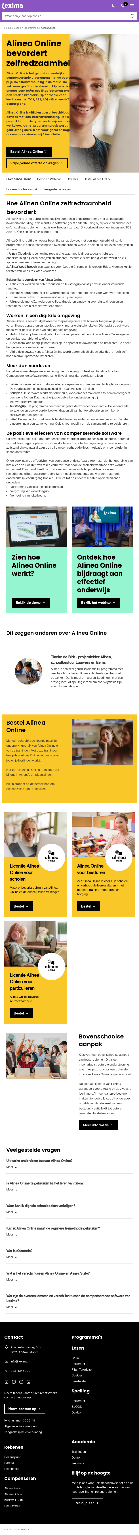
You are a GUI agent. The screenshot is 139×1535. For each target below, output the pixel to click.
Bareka (9, 1463)
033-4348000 (20, 1370)
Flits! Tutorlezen (82, 1369)
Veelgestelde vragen (57, 189)
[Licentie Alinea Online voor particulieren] (35, 944)
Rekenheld (11, 1469)
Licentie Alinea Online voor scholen (24, 872)
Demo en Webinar (49, 179)
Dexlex (76, 1412)
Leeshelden (79, 1381)
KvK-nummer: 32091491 (20, 1420)
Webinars (78, 1463)
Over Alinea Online (18, 179)
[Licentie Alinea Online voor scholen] (35, 834)
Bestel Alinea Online (97, 179)
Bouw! (76, 1358)
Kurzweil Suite (14, 1500)
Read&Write (12, 1506)
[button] (132, 5)
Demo (76, 1457)
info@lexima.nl (20, 1361)
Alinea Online (13, 1494)
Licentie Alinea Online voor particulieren (24, 982)
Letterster (78, 1364)
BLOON (77, 1406)
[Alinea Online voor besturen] (103, 834)
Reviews (72, 179)
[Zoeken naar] (132, 16)
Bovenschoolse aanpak (22, 189)
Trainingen (79, 1451)
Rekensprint (12, 1457)
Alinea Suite (12, 1488)
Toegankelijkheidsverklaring (23, 1432)
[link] (29, 152)
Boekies (77, 1375)
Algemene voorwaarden (20, 1426)
